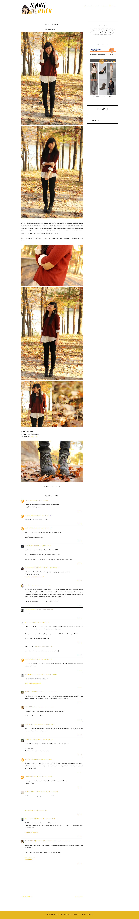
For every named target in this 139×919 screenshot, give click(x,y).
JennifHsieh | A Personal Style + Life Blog (65, 914)
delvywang (29, 609)
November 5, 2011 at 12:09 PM (48, 791)
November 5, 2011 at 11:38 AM (42, 776)
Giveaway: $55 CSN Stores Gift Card (103, 54)
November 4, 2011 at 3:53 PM (47, 724)
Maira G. (90, 914)
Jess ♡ (27, 622)
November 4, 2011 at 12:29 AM (40, 622)
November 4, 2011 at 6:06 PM (43, 739)
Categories (88, 5)
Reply (80, 511)
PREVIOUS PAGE (26, 896)
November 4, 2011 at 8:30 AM (42, 659)
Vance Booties (34, 437)
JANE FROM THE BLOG (31, 832)
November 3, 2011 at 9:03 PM (41, 585)
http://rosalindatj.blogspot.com (33, 683)
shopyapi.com (28, 859)
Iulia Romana (30, 707)
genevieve (29, 545)
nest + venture (31, 724)
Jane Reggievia (31, 818)
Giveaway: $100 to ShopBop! (103, 96)
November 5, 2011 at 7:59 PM (46, 818)
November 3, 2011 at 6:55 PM (42, 528)
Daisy (27, 500)
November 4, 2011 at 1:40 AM (43, 646)
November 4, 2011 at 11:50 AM (46, 691)
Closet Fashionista (33, 567)
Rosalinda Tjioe (31, 674)
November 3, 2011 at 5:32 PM (39, 500)
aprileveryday (31, 691)
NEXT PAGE (79, 896)
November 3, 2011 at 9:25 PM (44, 609)
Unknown (29, 515)
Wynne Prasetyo (32, 791)
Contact (104, 5)
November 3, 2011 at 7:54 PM (51, 567)
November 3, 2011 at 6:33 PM (42, 515)
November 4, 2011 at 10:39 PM (42, 759)
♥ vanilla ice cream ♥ (30, 857)
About (97, 5)
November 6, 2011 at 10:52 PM (60, 840)
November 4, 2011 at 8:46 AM (48, 674)
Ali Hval (28, 585)
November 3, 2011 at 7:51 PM (43, 545)
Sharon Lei (29, 739)
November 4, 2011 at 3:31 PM (45, 707)
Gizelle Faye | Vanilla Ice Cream (38, 840)
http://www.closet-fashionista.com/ (34, 577)
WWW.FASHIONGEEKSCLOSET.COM (36, 810)
